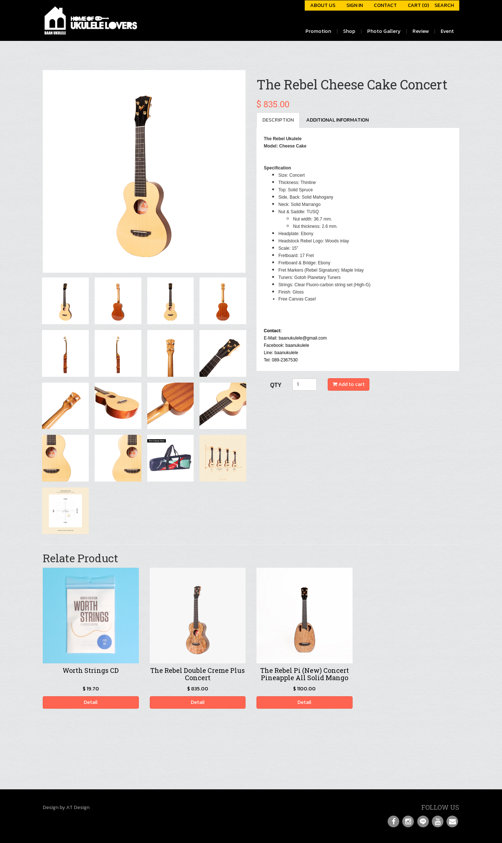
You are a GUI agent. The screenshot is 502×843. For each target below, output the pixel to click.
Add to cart (348, 384)
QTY (275, 384)
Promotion (318, 31)
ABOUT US (322, 5)
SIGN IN (354, 5)
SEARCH (444, 5)
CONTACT (385, 5)
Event (447, 31)
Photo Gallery (383, 31)
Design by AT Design (66, 807)
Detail (91, 702)
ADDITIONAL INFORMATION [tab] (337, 120)
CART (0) (418, 5)
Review (420, 31)
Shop (349, 31)
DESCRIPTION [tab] (278, 120)
